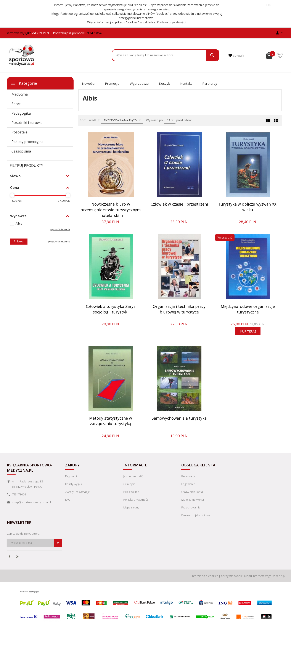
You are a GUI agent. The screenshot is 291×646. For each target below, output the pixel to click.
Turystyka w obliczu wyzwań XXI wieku (247, 206)
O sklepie (129, 484)
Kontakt (186, 83)
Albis (19, 223)
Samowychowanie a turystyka (179, 418)
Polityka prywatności (171, 22)
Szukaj (18, 241)
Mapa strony (131, 507)
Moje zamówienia (192, 500)
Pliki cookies (131, 492)
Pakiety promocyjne (27, 141)
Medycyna (19, 94)
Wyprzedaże (139, 83)
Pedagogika (21, 113)
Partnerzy (209, 83)
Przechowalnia (190, 507)
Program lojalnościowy (195, 515)
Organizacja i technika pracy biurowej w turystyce (179, 309)
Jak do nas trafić (133, 476)
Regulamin (72, 476)
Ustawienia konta (192, 492)
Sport (16, 103)
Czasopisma (21, 151)
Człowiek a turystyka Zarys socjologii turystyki (110, 309)
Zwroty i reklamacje (77, 492)
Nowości (88, 83)
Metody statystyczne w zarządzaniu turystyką (110, 421)
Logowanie (188, 484)
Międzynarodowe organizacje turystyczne (248, 309)
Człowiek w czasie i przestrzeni (179, 204)
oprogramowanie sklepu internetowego (246, 576)
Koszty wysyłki (73, 484)
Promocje (112, 83)
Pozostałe (19, 132)
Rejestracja (188, 476)
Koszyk (164, 83)
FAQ (68, 500)
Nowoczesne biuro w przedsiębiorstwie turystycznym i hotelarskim (110, 209)
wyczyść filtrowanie (60, 229)
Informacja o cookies (204, 576)
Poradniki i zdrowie (26, 122)
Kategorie (23, 83)
